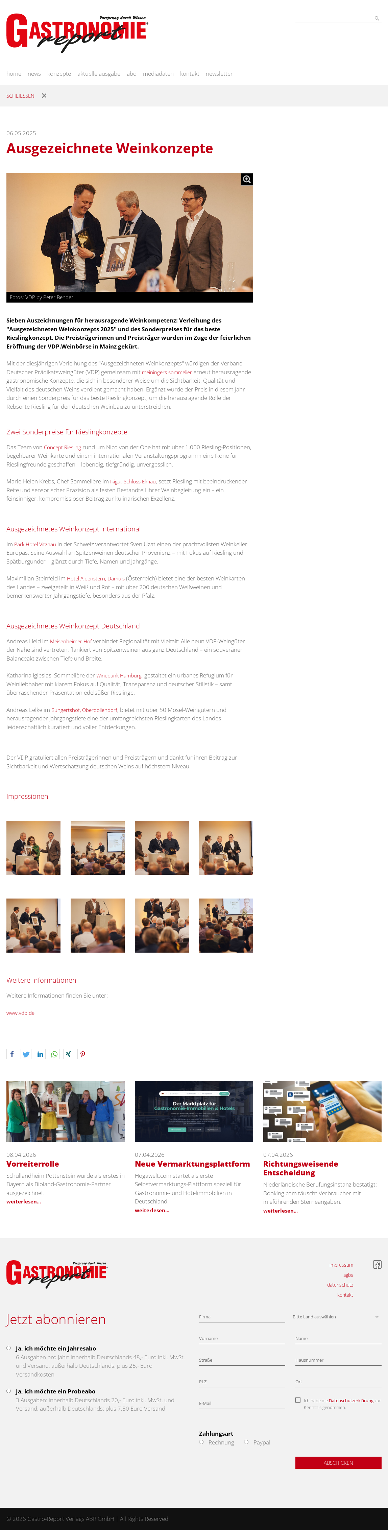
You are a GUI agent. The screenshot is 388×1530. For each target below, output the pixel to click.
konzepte (59, 73)
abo (132, 73)
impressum (341, 1265)
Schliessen (20, 95)
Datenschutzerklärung (351, 1400)
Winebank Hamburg (119, 675)
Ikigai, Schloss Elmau (133, 481)
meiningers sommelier (167, 372)
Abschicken (338, 1462)
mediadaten (158, 73)
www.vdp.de (20, 1012)
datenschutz (340, 1285)
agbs (348, 1275)
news (34, 73)
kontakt (189, 73)
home (13, 73)
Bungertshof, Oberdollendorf (84, 710)
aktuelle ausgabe (98, 73)
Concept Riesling (62, 447)
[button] (12, 1054)
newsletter (219, 73)
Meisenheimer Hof (71, 641)
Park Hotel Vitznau (35, 544)
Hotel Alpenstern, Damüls (96, 578)
